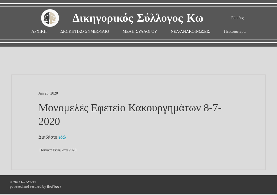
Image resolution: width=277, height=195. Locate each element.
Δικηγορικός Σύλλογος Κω (137, 18)
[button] (140, 31)
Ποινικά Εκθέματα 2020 (57, 150)
